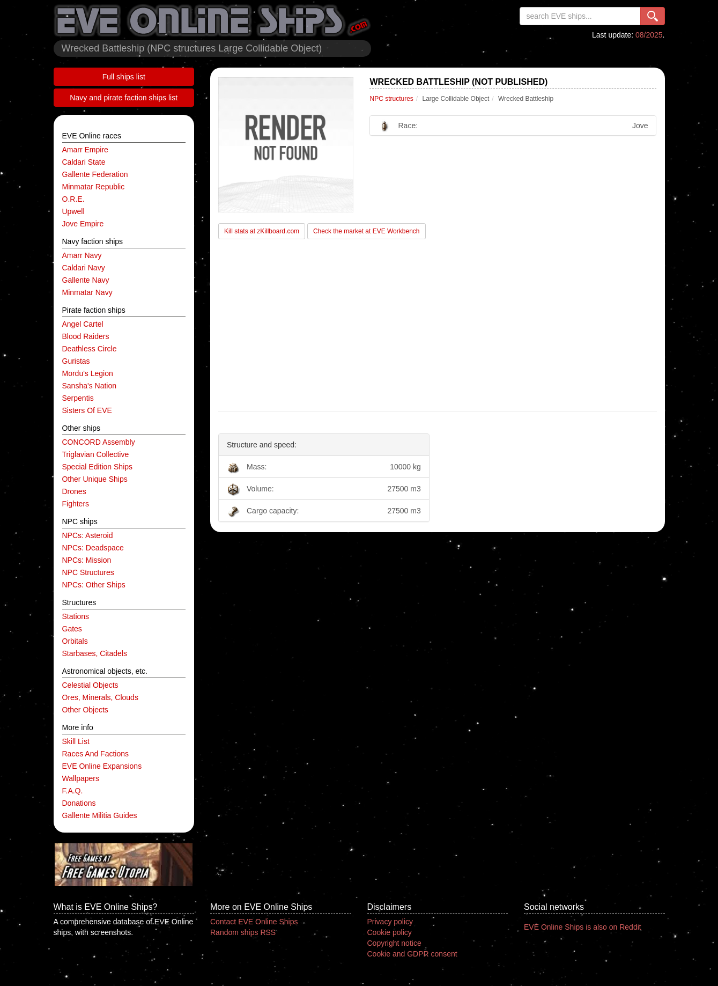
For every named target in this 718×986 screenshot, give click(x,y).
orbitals (75, 641)
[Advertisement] (437, 326)
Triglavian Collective (95, 454)
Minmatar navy (87, 292)
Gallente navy (85, 280)
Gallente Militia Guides (99, 815)
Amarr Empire (85, 149)
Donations (79, 803)
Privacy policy (390, 921)
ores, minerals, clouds (100, 697)
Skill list (76, 741)
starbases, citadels (94, 653)
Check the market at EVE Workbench (366, 231)
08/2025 (649, 35)
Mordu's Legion (87, 373)
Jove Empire (83, 223)
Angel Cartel (82, 324)
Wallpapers (81, 778)
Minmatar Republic (93, 186)
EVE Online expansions (102, 766)
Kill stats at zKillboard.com (261, 231)
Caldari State (84, 162)
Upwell (73, 211)
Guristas (76, 361)
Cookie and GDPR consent (412, 954)
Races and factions (95, 753)
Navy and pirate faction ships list (123, 97)
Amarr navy (82, 255)
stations (76, 616)
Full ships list (123, 76)
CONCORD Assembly (98, 442)
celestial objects (90, 685)
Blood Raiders (85, 336)
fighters (76, 503)
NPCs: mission (87, 560)
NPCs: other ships (93, 584)
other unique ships (95, 479)
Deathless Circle (89, 348)
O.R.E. (73, 199)
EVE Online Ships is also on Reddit (582, 927)
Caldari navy (83, 267)
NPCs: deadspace (93, 547)
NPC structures (88, 572)
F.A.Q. (72, 790)
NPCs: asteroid (87, 535)
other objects (85, 709)
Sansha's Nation (89, 385)
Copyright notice (394, 943)
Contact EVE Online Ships (254, 921)
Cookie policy (389, 932)
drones (74, 491)
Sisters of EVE (87, 410)
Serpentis (78, 398)
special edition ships (97, 466)
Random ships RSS (243, 932)
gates (72, 628)
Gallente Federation (95, 174)
